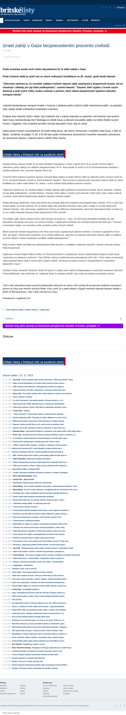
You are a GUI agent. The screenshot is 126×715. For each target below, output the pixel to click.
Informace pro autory (70, 691)
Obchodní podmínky (50, 696)
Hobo (35, 476)
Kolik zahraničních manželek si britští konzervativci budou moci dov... (39, 531)
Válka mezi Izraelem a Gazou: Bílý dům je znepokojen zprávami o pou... (40, 407)
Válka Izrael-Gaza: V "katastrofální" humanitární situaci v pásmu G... (39, 558)
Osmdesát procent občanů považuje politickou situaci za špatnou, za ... (50, 435)
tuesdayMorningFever (31, 589)
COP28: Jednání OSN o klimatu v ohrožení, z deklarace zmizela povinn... (40, 445)
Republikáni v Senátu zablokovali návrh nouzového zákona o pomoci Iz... (40, 634)
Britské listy (19, 11)
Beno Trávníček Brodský (22, 476)
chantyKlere (28, 565)
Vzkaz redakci (68, 688)
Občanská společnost (7, 694)
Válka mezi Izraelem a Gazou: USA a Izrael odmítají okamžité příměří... (38, 596)
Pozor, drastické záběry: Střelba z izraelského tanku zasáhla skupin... (38, 637)
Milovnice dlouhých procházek (39, 459)
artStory (27, 411)
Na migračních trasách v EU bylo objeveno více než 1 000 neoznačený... (39, 603)
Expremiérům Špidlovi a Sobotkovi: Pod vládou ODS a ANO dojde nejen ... (54, 431)
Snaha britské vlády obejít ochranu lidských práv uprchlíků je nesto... (38, 641)
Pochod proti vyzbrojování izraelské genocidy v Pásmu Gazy (36, 442)
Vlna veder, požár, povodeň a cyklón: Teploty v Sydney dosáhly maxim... (39, 579)
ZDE (28, 298)
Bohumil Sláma (19, 431)
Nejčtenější (73, 20)
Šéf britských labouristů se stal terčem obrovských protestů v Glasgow (39, 627)
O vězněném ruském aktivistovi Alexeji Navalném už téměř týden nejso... (41, 438)
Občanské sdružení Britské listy (26, 705)
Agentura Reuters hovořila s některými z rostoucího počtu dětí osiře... (39, 390)
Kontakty (46, 688)
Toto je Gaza (16, 600)
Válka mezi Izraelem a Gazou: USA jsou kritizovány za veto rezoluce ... (39, 575)
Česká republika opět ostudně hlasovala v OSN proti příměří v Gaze (47, 380)
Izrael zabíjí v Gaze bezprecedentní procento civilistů (32, 572)
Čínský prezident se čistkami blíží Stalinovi (28, 658)
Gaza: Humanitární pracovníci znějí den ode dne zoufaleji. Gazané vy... (39, 593)
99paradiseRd (29, 479)
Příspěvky (95, 20)
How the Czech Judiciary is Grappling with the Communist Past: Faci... (51, 490)
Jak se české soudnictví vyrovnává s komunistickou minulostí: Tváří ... (51, 486)
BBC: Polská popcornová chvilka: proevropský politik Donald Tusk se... (40, 455)
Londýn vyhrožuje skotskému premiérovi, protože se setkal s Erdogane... (41, 473)
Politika (22, 688)
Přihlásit (119, 7)
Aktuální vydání (13, 20)
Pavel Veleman (18, 555)
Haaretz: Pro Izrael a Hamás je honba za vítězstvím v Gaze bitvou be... (39, 428)
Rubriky (60, 20)
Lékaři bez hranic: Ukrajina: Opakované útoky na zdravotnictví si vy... (38, 613)
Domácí (23, 686)
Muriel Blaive (18, 486)
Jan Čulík (16, 380)
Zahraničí (3, 686)
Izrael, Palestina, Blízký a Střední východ (21, 310)
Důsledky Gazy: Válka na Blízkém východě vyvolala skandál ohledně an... (41, 493)
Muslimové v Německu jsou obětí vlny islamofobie (32, 483)
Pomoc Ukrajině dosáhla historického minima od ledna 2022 (35, 655)
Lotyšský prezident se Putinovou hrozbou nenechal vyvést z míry (37, 651)
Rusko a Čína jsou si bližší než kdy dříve (27, 661)
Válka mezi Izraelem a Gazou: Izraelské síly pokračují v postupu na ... (39, 551)
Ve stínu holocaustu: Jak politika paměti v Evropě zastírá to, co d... (38, 400)
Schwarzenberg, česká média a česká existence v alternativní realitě (47, 548)
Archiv (26, 20)
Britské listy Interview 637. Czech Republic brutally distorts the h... (37, 448)
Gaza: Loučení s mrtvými (22, 397)
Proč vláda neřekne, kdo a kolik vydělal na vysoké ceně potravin (47, 393)
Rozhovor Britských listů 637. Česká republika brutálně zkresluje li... (38, 452)
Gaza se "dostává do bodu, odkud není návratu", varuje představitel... (38, 606)
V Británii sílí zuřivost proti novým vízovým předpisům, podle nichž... (39, 527)
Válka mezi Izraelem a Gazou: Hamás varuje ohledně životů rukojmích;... (40, 466)
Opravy (45, 691)
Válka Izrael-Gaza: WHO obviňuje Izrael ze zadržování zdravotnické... (39, 404)
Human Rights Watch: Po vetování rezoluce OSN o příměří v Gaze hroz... (39, 586)
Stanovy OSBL (68, 686)
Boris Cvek (17, 393)
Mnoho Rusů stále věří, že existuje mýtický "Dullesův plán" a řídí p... (39, 500)
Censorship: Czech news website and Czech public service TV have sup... (41, 541)
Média (22, 691)
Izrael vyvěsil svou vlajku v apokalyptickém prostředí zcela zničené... (39, 534)
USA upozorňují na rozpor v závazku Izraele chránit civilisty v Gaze (37, 631)
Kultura (2, 691)
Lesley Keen (17, 411)
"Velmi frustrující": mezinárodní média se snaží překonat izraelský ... (39, 414)
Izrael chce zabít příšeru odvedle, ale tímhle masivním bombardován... (39, 582)
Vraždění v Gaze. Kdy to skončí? (24, 569)
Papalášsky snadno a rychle (34, 644)
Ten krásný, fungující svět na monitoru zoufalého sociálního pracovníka (52, 555)
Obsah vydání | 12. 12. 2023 (18, 375)
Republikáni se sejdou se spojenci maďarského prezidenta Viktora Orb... (41, 524)
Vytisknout (8, 319)
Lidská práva (45, 310)
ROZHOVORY (37, 20)
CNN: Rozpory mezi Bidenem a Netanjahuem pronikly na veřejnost (38, 387)
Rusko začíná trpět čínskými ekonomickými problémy (33, 497)
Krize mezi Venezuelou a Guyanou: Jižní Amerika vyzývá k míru (37, 517)
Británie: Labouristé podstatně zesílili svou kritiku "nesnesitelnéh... (38, 562)
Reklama (46, 694)
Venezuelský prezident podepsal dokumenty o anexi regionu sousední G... (41, 510)
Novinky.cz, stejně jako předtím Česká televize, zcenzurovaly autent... (39, 545)
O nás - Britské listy (50, 686)
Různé (22, 694)
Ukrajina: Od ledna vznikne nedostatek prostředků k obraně (35, 668)
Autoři (85, 20)
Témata (49, 20)
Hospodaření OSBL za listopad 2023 (26, 469)
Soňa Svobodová (19, 459)
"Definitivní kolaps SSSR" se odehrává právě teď (31, 503)
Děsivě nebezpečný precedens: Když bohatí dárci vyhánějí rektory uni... (40, 462)
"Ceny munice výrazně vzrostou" (25, 507)
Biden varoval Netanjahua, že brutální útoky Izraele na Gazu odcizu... (39, 383)
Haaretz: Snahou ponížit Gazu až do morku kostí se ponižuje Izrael (38, 424)
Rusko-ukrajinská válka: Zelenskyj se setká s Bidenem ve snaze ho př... (40, 418)
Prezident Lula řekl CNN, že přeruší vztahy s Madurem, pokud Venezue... (40, 514)
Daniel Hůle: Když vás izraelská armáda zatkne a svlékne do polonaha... (39, 610)
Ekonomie (3, 688)
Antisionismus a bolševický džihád (26, 521)
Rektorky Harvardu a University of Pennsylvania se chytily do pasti (38, 421)
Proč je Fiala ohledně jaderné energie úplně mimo (31, 617)
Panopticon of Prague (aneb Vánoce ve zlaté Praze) (51, 648)
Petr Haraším (17, 644)
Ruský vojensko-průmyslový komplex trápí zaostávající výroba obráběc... (40, 665)
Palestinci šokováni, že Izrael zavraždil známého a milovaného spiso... (39, 624)
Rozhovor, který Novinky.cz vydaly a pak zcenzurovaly (34, 538)
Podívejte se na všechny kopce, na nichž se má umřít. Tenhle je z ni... (38, 620)
